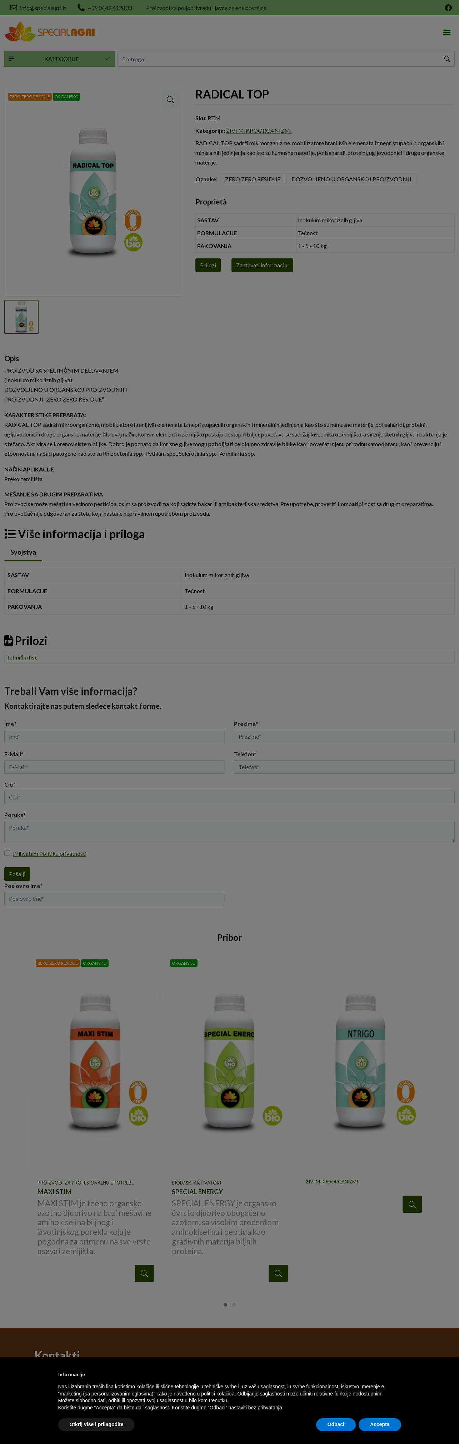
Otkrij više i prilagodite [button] (97, 1424)
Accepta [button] (379, 1424)
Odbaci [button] (336, 1424)
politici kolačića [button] (217, 1394)
